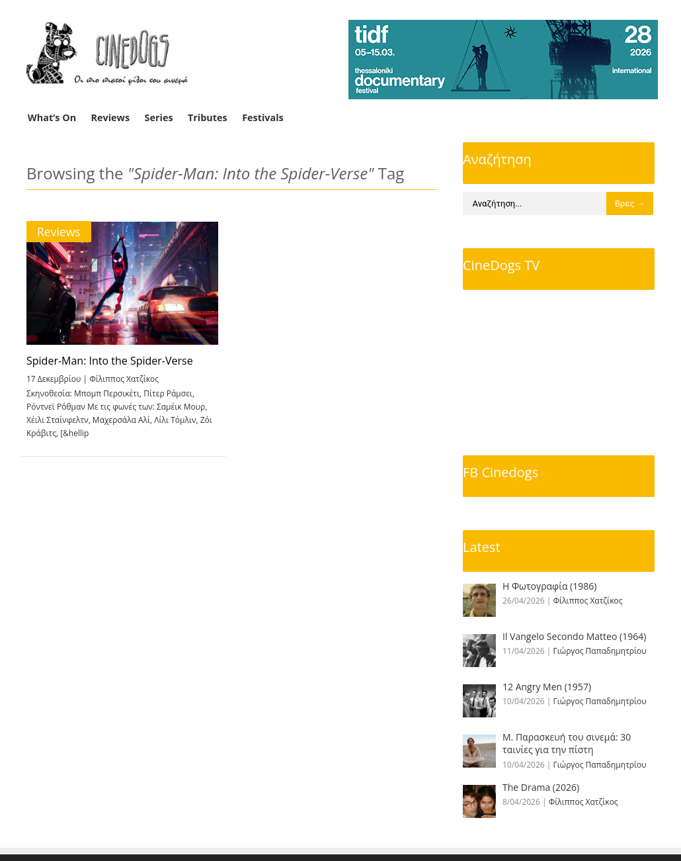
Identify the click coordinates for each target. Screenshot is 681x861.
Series (159, 117)
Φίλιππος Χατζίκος (124, 379)
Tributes (207, 117)
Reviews (110, 117)
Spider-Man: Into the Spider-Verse (109, 360)
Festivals (263, 117)
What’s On (52, 117)
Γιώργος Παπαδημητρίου (600, 651)
